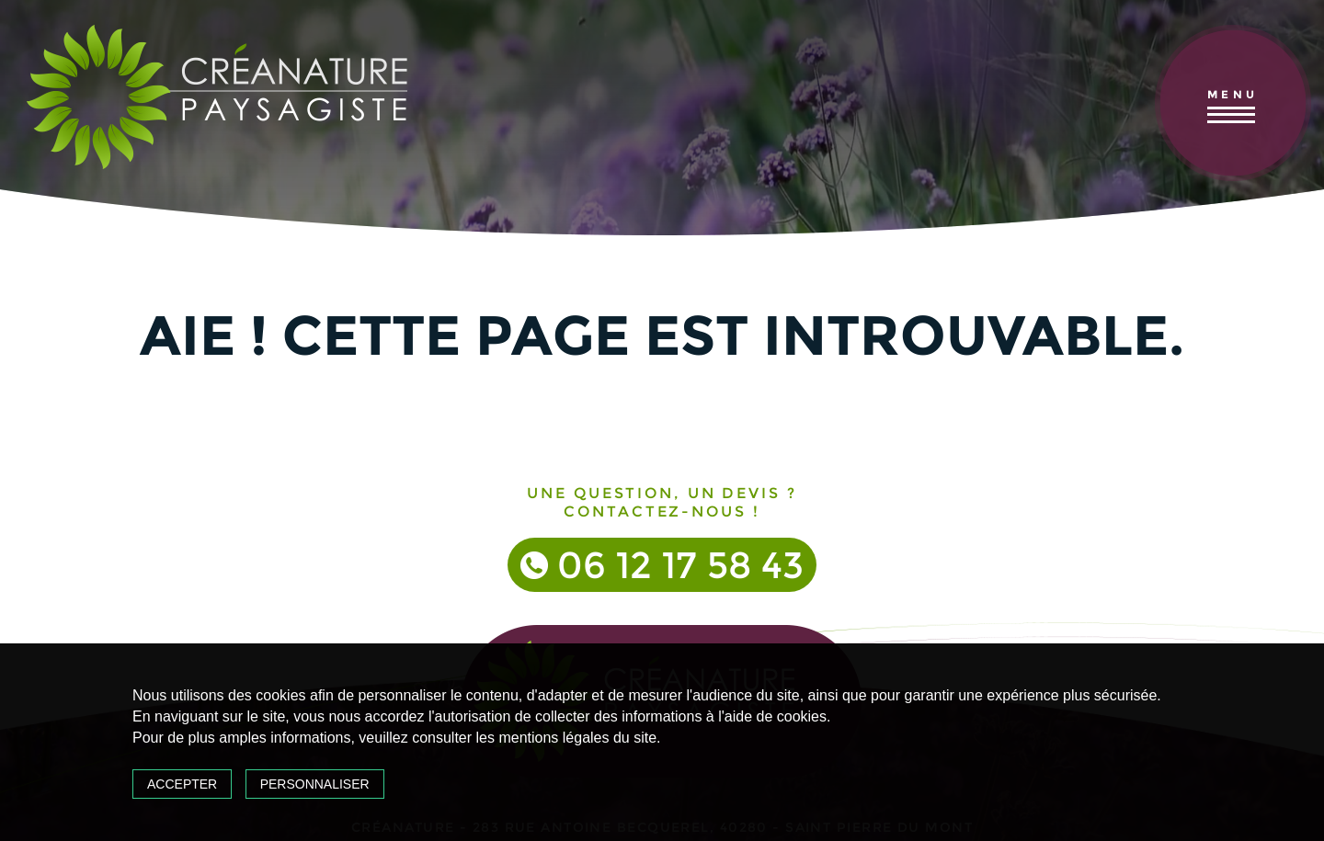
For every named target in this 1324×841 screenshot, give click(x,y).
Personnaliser (315, 784)
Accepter (182, 784)
